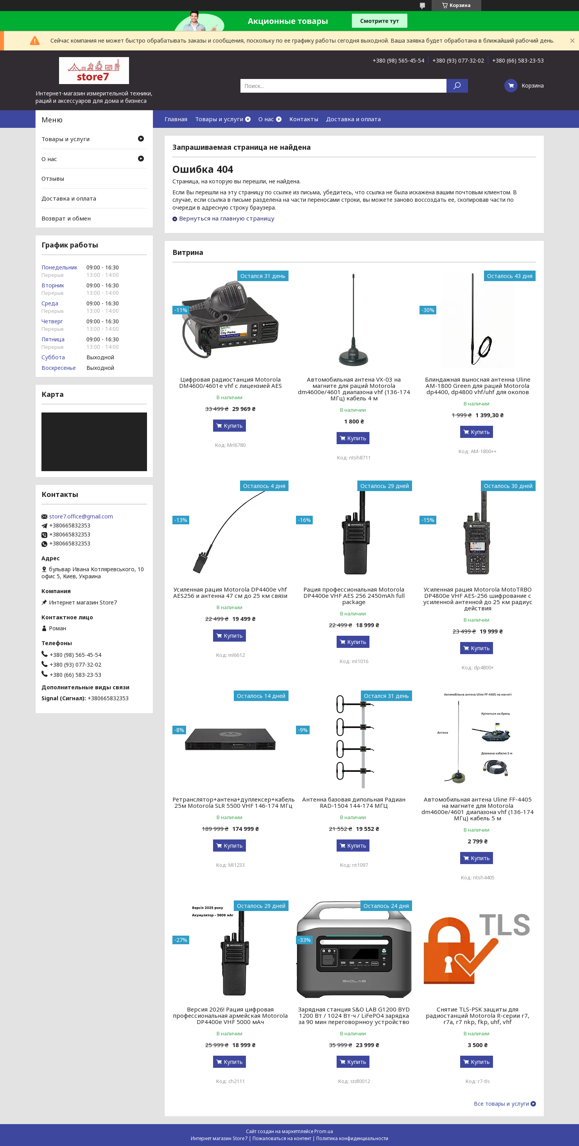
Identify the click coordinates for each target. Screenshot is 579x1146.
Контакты (303, 119)
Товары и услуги (219, 119)
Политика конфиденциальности (352, 1138)
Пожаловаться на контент (282, 1138)
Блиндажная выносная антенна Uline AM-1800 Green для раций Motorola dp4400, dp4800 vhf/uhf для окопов (478, 385)
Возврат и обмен (66, 218)
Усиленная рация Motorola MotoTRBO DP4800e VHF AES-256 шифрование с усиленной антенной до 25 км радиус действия (477, 598)
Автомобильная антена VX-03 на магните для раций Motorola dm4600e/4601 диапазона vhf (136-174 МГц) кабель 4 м (354, 388)
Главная (176, 119)
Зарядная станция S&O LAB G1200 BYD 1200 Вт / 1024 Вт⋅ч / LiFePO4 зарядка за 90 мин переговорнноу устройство (354, 1015)
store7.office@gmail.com (81, 516)
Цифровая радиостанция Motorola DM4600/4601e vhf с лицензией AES (230, 382)
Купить (233, 425)
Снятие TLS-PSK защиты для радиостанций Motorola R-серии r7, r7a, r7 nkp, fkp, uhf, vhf (477, 1015)
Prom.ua (323, 1131)
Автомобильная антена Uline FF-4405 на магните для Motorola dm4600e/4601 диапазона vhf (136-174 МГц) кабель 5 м (477, 808)
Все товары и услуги (501, 1103)
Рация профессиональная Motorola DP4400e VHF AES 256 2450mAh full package (354, 595)
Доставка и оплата (353, 119)
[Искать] (457, 86)
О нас (266, 119)
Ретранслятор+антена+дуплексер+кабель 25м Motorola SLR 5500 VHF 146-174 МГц (233, 802)
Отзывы (52, 178)
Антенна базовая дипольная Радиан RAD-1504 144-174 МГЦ (353, 802)
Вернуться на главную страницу (226, 218)
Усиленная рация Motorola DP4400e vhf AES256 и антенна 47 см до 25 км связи (230, 592)
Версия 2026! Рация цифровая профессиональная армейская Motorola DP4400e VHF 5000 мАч (230, 1015)
